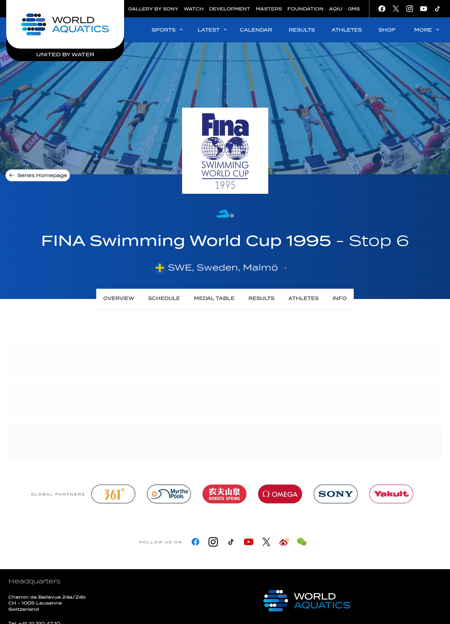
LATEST (213, 30)
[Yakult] (391, 494)
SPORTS (168, 30)
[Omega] (280, 494)
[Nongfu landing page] (224, 494)
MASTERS (269, 8)
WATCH (194, 8)
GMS (354, 8)
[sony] (335, 494)
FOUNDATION (305, 8)
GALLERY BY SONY (153, 8)
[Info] (340, 298)
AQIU (335, 8)
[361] (113, 494)
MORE (427, 30)
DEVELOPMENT (229, 8)
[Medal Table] (214, 298)
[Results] (261, 298)
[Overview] (118, 298)
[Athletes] (303, 298)
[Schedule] (164, 298)
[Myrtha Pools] (169, 494)
